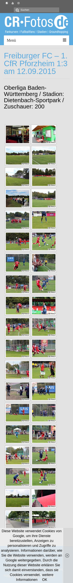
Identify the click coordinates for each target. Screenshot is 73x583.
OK (44, 580)
